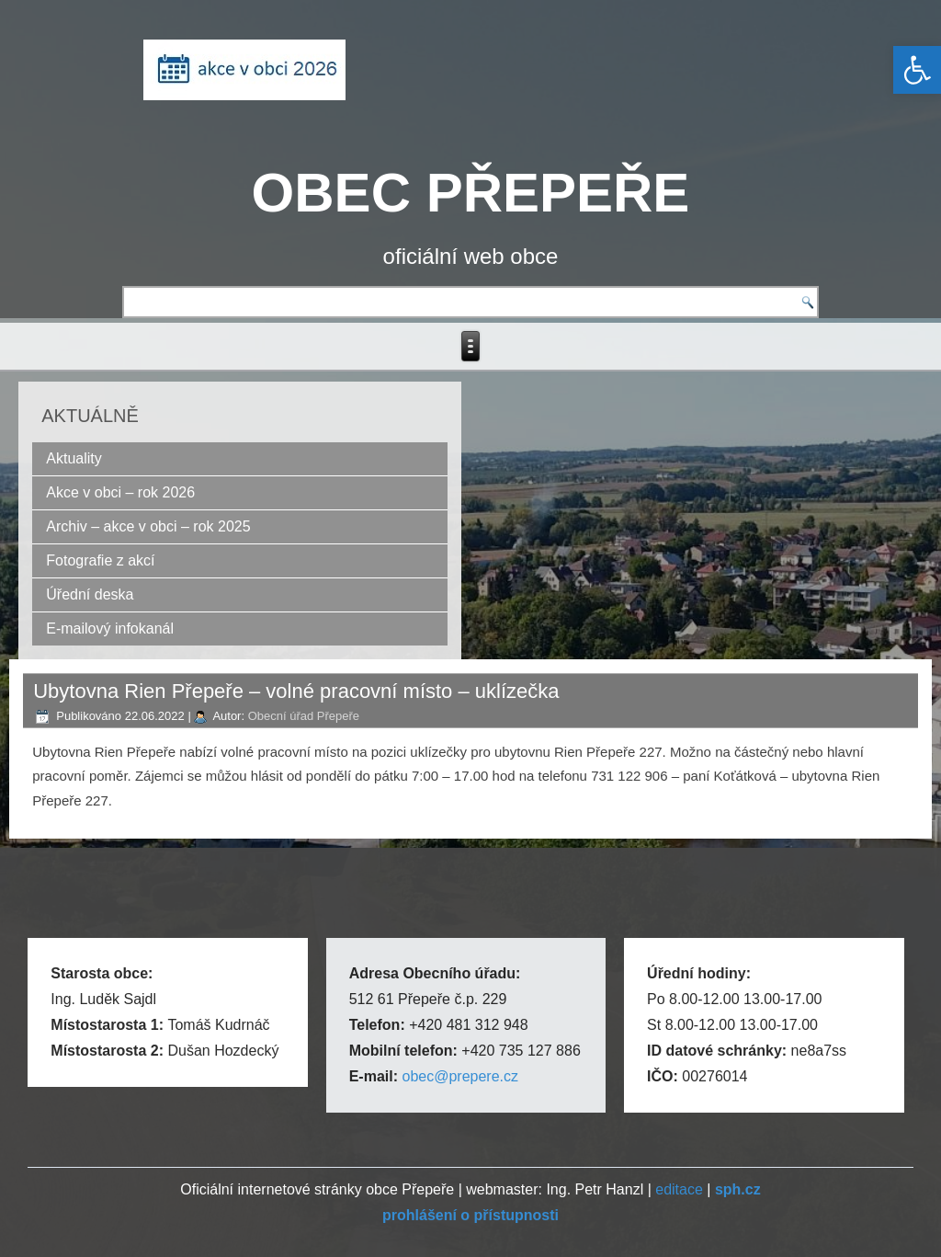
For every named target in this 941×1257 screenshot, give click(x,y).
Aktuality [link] (73, 458)
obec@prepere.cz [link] (460, 1076)
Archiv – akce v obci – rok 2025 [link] (148, 526)
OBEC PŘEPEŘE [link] (471, 192)
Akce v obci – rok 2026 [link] (120, 492)
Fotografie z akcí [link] (100, 560)
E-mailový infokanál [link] (110, 628)
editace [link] (679, 1189)
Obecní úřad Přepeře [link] (303, 716)
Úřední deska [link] (89, 594)
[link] (917, 70)
